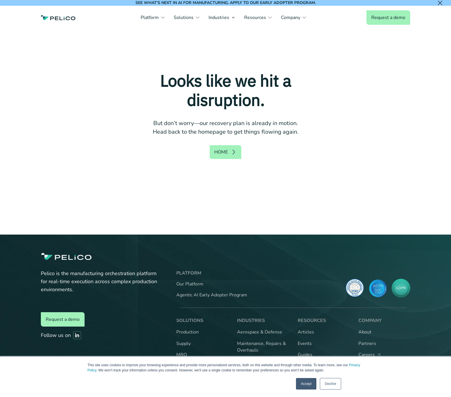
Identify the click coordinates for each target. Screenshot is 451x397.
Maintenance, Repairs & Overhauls (261, 347)
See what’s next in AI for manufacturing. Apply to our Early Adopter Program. (225, 2)
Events (305, 343)
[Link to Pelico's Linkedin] (77, 335)
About (364, 332)
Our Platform (189, 284)
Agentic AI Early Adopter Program (211, 295)
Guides (305, 355)
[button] (152, 17)
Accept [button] (306, 384)
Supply (183, 343)
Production (187, 332)
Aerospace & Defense (259, 332)
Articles (306, 332)
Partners (367, 343)
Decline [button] (330, 384)
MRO (181, 355)
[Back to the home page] (58, 17)
